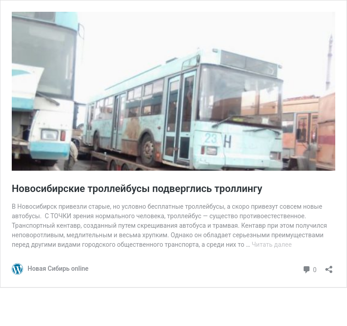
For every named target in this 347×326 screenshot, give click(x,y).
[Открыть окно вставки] (329, 266)
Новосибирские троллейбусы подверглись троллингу (137, 188)
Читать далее (272, 244)
